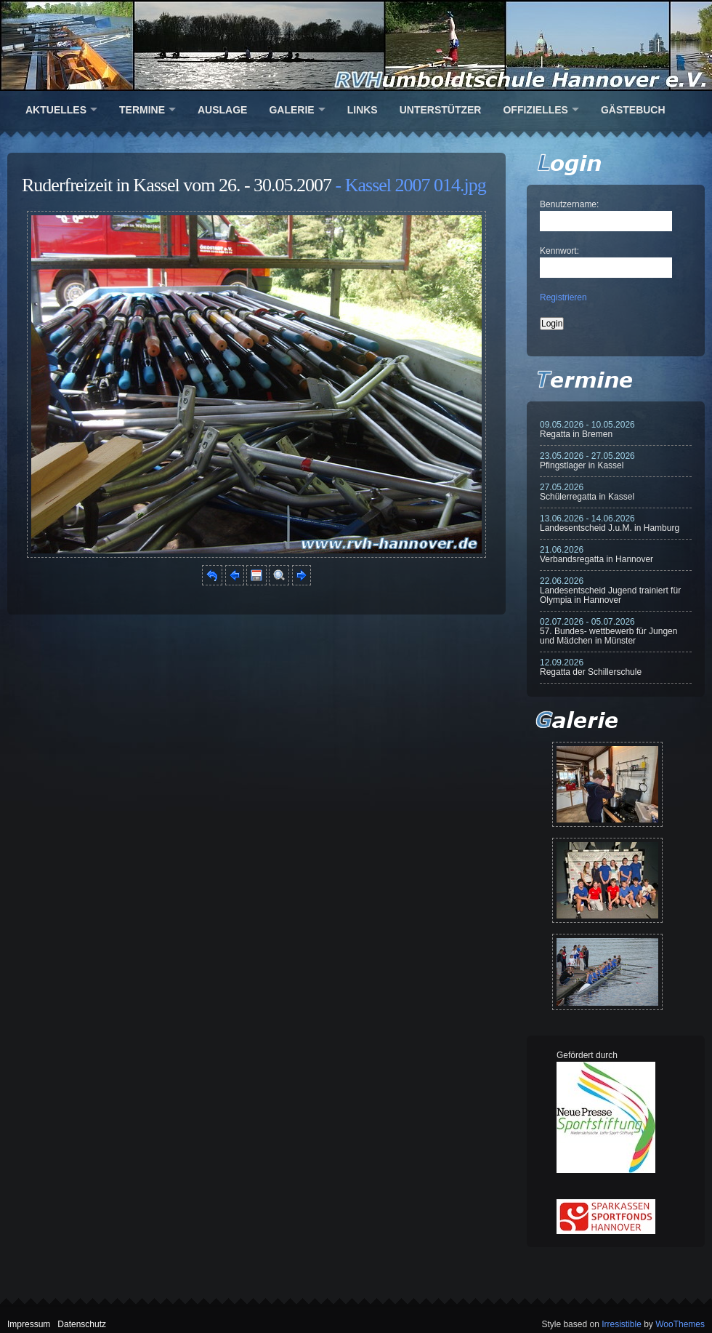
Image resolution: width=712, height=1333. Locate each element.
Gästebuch (633, 110)
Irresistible (622, 1324)
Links (362, 110)
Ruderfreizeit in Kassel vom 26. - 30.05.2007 (176, 185)
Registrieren (563, 297)
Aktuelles (55, 110)
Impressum (28, 1324)
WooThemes (680, 1324)
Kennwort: (559, 251)
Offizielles (535, 110)
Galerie (291, 110)
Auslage (222, 110)
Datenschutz (81, 1324)
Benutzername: (569, 204)
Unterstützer (441, 110)
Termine (142, 110)
